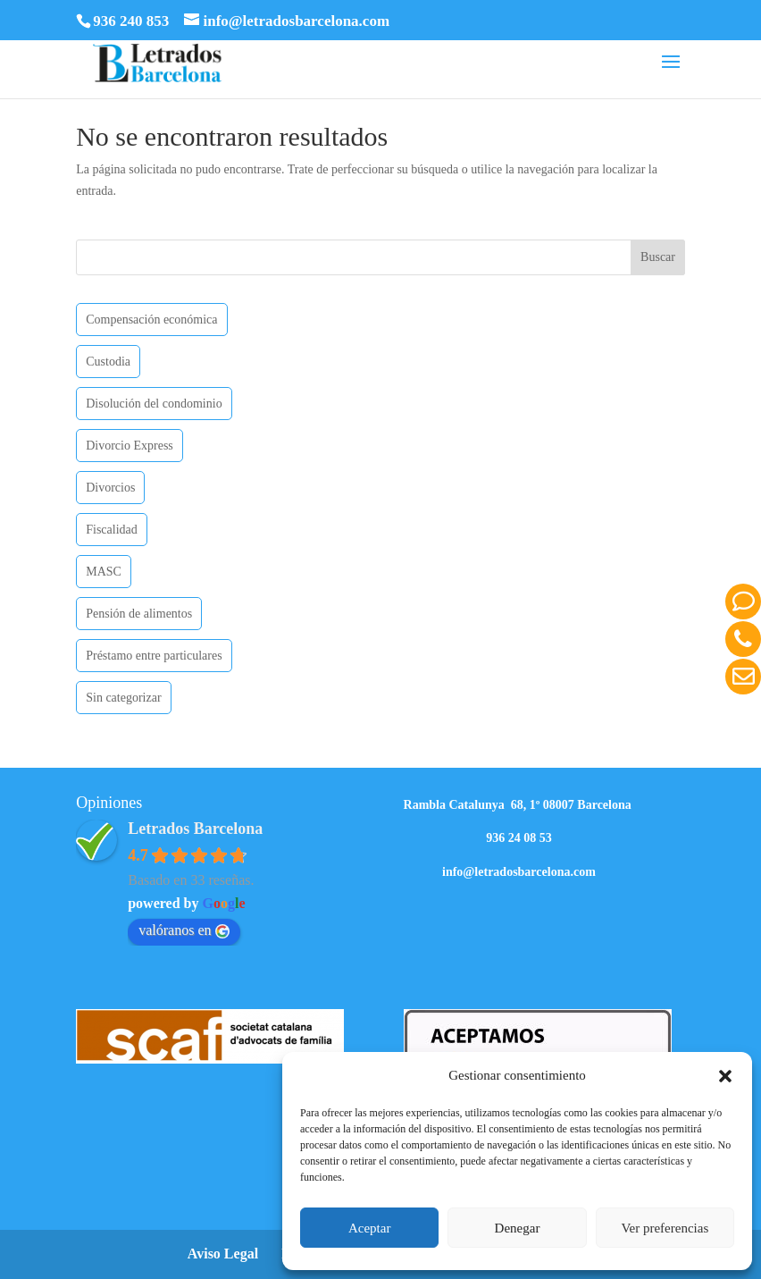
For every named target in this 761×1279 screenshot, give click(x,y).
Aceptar (369, 1228)
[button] (725, 1076)
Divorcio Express (129, 445)
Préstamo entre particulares (154, 655)
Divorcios (110, 487)
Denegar (517, 1228)
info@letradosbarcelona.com (519, 872)
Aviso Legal (223, 1253)
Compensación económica (151, 319)
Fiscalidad (112, 529)
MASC (103, 571)
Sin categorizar (123, 697)
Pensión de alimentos (139, 613)
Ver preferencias (664, 1228)
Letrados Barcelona (195, 828)
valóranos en (183, 930)
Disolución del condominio (154, 403)
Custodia (108, 361)
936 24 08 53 (519, 838)
